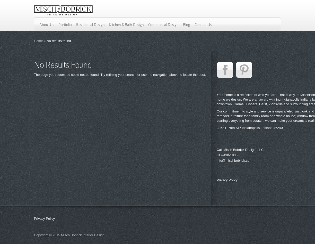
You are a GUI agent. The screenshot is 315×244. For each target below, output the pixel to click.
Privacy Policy (227, 180)
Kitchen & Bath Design (126, 25)
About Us (46, 25)
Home (38, 41)
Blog (186, 25)
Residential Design (90, 25)
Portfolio (65, 25)
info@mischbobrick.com (234, 160)
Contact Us (203, 25)
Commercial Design (163, 25)
